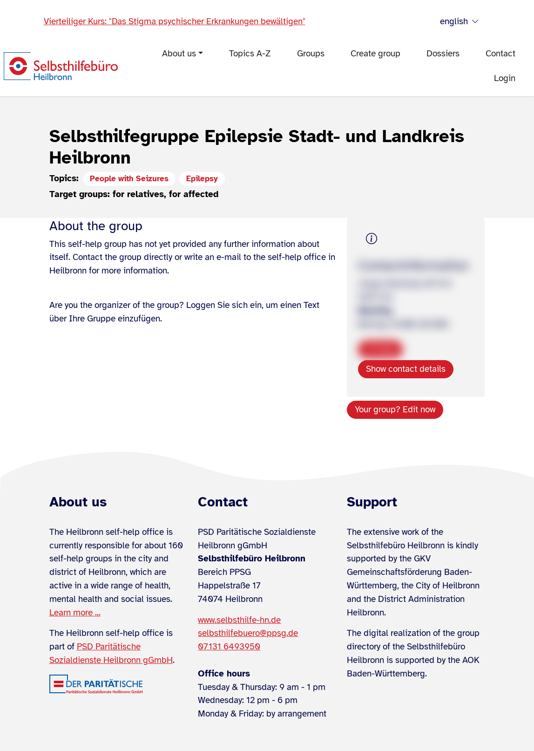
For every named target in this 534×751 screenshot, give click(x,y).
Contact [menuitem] (500, 53)
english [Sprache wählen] (459, 21)
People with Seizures (129, 179)
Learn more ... (75, 612)
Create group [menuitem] (375, 53)
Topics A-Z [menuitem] (250, 53)
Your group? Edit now (395, 409)
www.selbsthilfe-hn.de (239, 620)
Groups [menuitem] (310, 53)
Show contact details (406, 369)
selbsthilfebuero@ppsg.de (248, 633)
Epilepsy (202, 179)
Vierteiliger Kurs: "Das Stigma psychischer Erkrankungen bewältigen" (174, 21)
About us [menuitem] (179, 53)
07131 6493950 (229, 646)
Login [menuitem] (504, 78)
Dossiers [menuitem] (443, 53)
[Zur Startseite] (61, 66)
